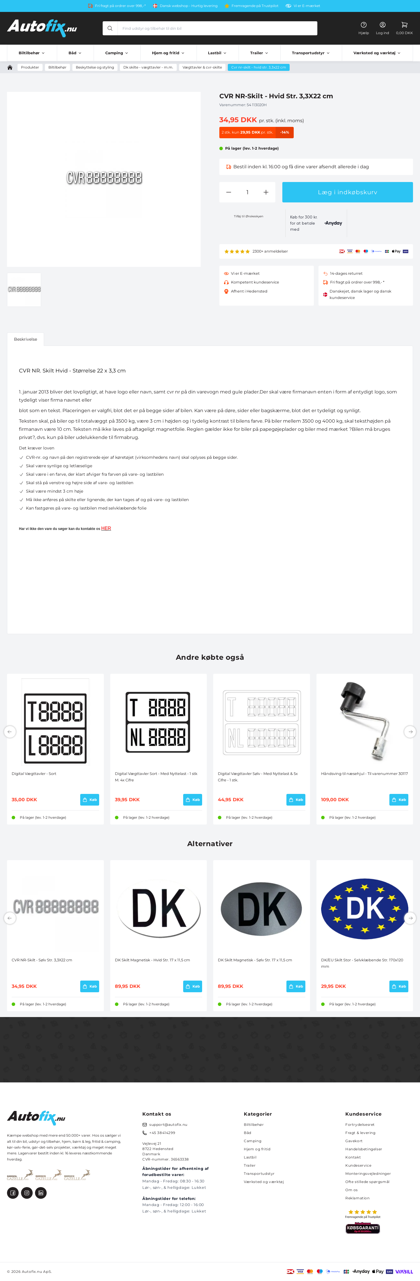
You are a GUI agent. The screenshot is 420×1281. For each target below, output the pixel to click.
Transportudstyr (259, 1173)
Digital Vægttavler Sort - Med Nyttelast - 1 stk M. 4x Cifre (156, 776)
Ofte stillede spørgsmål (367, 1182)
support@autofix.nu (168, 1124)
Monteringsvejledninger (368, 1173)
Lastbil (250, 1157)
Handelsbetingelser (363, 1149)
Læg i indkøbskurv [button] (347, 192)
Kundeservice (358, 1165)
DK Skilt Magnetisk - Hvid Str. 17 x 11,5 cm (152, 960)
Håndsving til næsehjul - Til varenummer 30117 (364, 773)
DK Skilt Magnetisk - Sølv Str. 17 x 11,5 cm (255, 960)
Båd (247, 1132)
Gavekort (354, 1141)
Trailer (250, 1165)
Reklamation (357, 1198)
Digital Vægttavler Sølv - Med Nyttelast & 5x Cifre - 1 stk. (258, 776)
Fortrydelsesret (360, 1124)
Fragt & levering (360, 1132)
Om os (351, 1190)
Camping (252, 1141)
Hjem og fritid (257, 1149)
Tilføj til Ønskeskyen (248, 216)
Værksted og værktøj (264, 1182)
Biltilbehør (254, 1124)
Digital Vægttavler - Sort (34, 773)
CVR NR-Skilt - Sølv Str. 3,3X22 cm (42, 960)
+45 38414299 (162, 1132)
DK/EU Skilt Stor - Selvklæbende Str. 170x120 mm (362, 963)
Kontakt (353, 1157)
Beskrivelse (25, 339)
